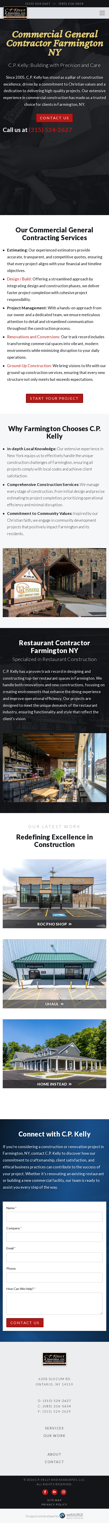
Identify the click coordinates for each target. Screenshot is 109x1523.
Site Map (54, 1500)
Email (10, 1248)
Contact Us (54, 118)
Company (14, 1228)
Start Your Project (54, 398)
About (54, 1454)
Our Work (54, 1436)
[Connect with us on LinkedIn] (54, 1492)
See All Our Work (54, 1103)
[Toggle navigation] (102, 13)
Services (54, 1428)
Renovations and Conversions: (33, 336)
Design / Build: (19, 279)
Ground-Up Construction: (29, 365)
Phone (11, 1268)
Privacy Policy (54, 1504)
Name (11, 1208)
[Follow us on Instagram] (64, 1492)
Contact (54, 1462)
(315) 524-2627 (37, 3)
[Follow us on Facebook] (45, 1492)
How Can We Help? (20, 1289)
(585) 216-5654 (71, 3)
